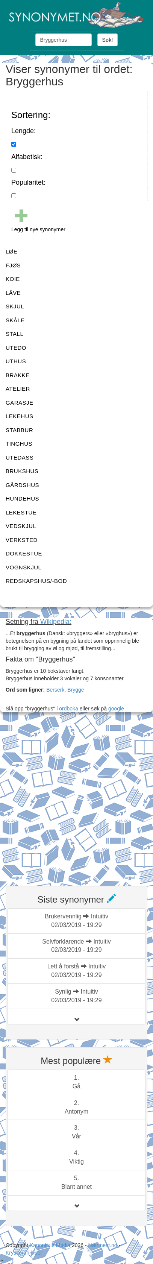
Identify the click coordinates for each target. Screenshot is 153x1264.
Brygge (75, 690)
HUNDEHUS (22, 498)
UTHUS (16, 361)
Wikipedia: (55, 621)
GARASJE (19, 402)
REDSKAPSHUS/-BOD (36, 581)
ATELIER (18, 388)
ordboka (68, 709)
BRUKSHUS (22, 471)
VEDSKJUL (21, 526)
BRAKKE (18, 375)
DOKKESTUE (24, 553)
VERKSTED (22, 540)
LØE (12, 251)
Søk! (107, 40)
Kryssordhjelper (24, 1253)
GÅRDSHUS (22, 485)
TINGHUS (19, 443)
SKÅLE (15, 320)
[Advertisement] (76, 800)
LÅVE (13, 293)
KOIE (13, 279)
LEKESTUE (21, 512)
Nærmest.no (102, 1245)
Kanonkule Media (51, 1245)
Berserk (55, 690)
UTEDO (16, 347)
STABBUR (19, 430)
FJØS (13, 265)
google (116, 709)
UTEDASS (19, 457)
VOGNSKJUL (23, 567)
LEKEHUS (19, 416)
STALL (14, 334)
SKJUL (15, 306)
